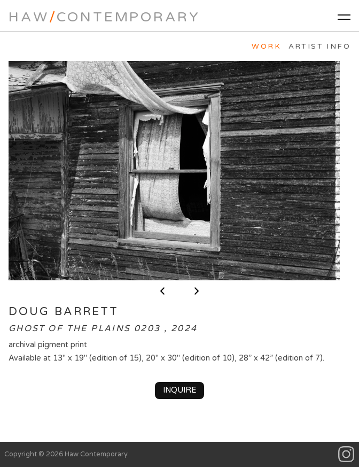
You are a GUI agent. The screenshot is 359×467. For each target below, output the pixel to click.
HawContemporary (104, 17)
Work (266, 46)
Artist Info (319, 46)
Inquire (180, 390)
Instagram (346, 454)
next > (196, 291)
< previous (162, 291)
